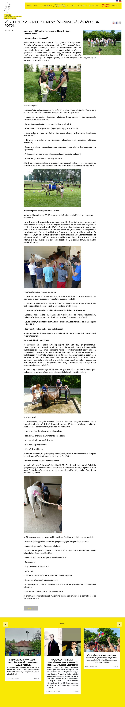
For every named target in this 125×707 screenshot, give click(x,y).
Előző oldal (5, 624)
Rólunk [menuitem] (28, 6)
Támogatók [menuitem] (94, 6)
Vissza (31, 608)
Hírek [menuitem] (35, 6)
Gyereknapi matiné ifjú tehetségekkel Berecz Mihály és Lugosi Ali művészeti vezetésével (62, 662)
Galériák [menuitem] (72, 6)
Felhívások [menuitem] (82, 6)
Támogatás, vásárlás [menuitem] (105, 6)
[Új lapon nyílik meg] (116, 24)
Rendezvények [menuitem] (44, 6)
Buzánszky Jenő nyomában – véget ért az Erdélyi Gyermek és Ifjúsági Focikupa (23, 662)
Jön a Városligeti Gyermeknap (101, 655)
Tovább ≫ (36, 678)
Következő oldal (119, 624)
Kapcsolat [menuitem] (116, 6)
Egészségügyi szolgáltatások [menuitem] (59, 6)
